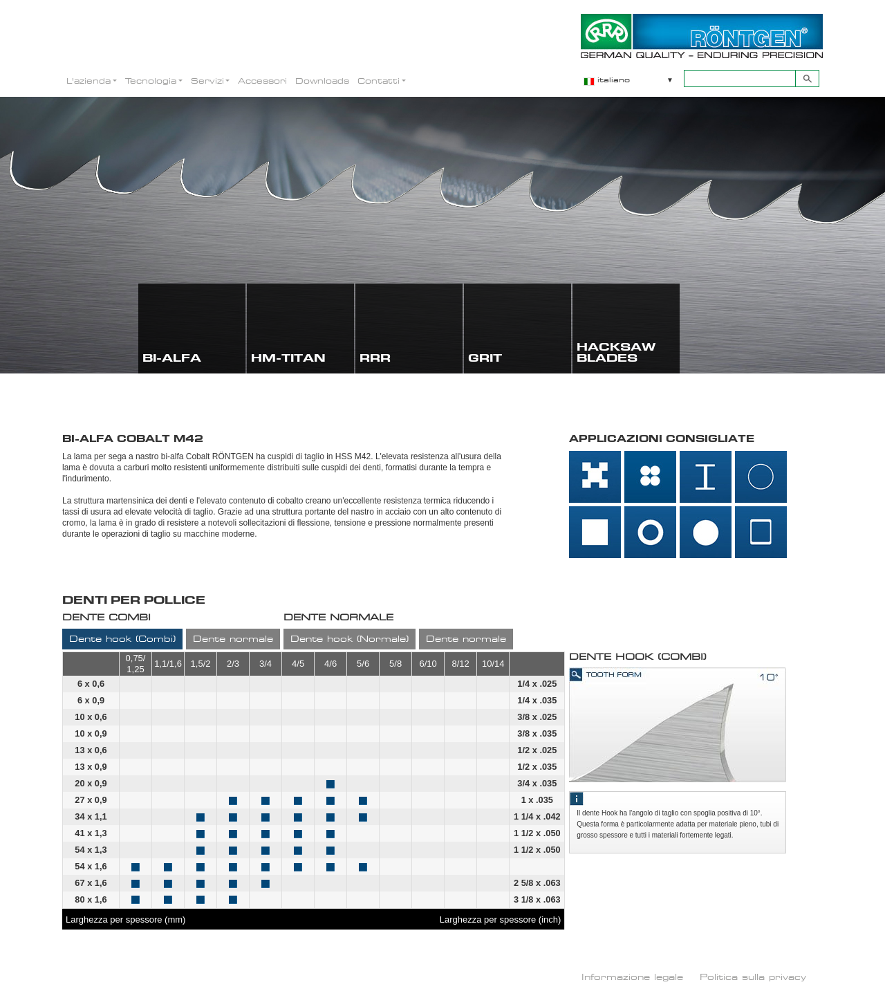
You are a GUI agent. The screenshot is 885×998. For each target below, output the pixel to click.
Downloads (322, 80)
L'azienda (88, 80)
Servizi (207, 80)
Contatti (378, 80)
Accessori (262, 80)
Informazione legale (632, 976)
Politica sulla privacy (753, 976)
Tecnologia (150, 80)
